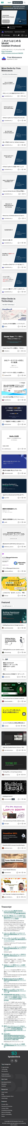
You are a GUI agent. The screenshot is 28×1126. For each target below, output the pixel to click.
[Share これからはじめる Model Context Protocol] (18, 35)
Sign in (9, 2)
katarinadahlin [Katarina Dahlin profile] (7, 701)
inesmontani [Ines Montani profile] (6, 799)
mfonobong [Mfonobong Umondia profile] (6, 652)
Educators (4, 1084)
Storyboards (4, 1071)
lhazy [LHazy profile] (4, 326)
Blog (2, 1094)
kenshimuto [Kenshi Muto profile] (6, 400)
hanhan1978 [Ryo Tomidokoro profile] (6, 375)
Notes (3, 1116)
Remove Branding (5, 1112)
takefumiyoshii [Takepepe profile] (7, 473)
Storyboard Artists (6, 1082)
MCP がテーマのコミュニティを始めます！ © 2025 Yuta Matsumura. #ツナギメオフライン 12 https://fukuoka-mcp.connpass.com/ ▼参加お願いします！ (15, 1028)
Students (3, 1086)
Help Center (4, 1092)
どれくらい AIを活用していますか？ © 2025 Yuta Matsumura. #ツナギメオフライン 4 (15, 934)
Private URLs (4, 1104)
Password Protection (6, 1106)
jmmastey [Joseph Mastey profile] (6, 774)
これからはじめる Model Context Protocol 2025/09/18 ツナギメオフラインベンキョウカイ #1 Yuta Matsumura (15, 912)
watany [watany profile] (5, 725)
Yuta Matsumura (14, 57)
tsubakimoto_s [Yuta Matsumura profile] (7, 96)
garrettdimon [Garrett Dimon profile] (7, 897)
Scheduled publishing (6, 1110)
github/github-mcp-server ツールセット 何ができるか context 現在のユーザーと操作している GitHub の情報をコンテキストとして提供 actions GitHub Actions (15, 997)
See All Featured (7, 606)
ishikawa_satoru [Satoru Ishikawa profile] (7, 546)
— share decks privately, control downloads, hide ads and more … (14, 7)
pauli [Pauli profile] (4, 522)
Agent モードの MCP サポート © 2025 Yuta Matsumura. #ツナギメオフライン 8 (15, 966)
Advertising (4, 1098)
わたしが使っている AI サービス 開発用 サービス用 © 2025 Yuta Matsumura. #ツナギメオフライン (15, 939)
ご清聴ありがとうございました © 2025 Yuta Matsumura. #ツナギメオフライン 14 (15, 1045)
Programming (4, 1067)
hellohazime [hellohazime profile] (6, 424)
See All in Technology (9, 304)
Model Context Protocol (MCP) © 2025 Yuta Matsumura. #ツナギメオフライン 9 (15, 980)
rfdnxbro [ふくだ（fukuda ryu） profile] (5, 351)
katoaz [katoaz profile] (5, 595)
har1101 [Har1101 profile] (5, 497)
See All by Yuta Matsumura (10, 74)
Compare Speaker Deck (7, 1096)
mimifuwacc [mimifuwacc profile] (6, 448)
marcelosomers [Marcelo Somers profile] (7, 750)
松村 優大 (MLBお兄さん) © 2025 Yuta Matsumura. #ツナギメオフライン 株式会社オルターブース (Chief (15, 917)
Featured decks (5, 1074)
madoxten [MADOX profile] (6, 677)
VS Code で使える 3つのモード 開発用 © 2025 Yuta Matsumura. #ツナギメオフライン (15, 956)
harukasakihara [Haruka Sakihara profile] (7, 571)
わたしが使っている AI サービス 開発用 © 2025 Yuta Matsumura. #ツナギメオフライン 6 (15, 948)
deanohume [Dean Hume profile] (6, 872)
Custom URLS (4, 1108)
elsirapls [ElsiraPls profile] (5, 823)
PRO (14, 701)
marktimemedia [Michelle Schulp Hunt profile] (7, 628)
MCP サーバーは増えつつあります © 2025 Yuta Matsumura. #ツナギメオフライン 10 (15, 991)
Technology (5, 35)
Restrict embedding (6, 1114)
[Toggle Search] (24, 2)
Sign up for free (17, 2)
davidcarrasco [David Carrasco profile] (7, 848)
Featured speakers (6, 1076)
